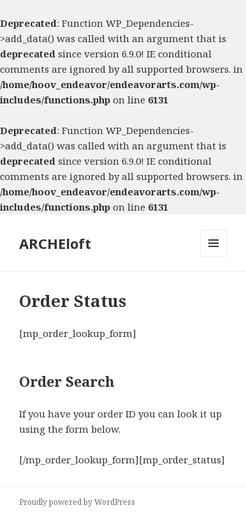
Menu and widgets (214, 256)
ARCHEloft (55, 243)
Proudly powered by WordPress (77, 502)
